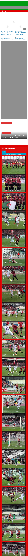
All (4, 151)
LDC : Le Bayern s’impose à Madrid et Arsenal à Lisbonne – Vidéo (13, 136)
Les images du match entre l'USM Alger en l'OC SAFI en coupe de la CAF (13, 154)
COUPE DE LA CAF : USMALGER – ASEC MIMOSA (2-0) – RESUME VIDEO (20, 33)
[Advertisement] (12, 80)
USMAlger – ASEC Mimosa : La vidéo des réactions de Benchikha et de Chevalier (7, 33)
